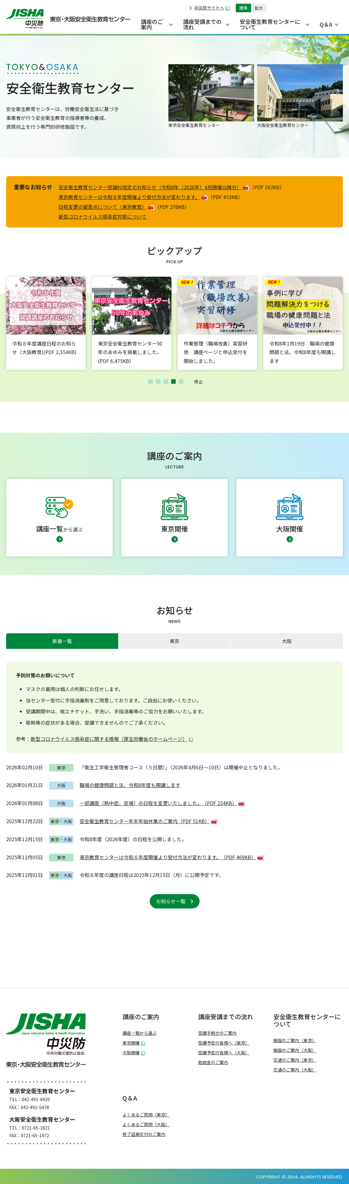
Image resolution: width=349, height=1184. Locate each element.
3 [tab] (165, 381)
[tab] (62, 641)
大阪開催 (133, 1052)
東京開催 (133, 1042)
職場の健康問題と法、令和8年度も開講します (130, 785)
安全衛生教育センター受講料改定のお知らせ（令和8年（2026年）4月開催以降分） (154, 187)
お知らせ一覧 (171, 901)
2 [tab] (158, 381)
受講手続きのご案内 (217, 1033)
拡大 (258, 8)
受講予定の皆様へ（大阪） (224, 1052)
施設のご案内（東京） (294, 1040)
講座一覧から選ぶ (139, 1033)
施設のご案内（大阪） (294, 1050)
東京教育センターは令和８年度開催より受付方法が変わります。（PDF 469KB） (172, 857)
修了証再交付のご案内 (143, 1134)
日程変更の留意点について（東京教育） (106, 206)
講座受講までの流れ (202, 24)
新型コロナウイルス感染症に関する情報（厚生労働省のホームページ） (112, 738)
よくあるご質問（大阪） (146, 1124)
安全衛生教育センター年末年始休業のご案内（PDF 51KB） (149, 821)
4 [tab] (173, 381)
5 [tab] (181, 381)
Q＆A (326, 24)
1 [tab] (150, 381)
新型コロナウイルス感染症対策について (102, 216)
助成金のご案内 (213, 1062)
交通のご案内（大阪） (294, 1069)
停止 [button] (198, 381)
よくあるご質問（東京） (146, 1114)
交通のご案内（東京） (294, 1060)
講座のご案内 (152, 24)
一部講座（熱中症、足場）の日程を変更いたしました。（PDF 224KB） (162, 803)
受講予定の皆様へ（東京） (224, 1042)
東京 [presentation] (174, 641)
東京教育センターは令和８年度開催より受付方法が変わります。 (133, 197)
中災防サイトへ (212, 8)
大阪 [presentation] (287, 641)
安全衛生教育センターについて (270, 24)
